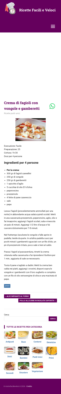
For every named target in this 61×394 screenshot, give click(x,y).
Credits (29, 386)
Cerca (6, 315)
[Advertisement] (30, 64)
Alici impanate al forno (18, 296)
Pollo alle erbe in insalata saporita (37, 301)
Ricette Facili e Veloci (37, 10)
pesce (7, 286)
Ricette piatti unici (12, 113)
